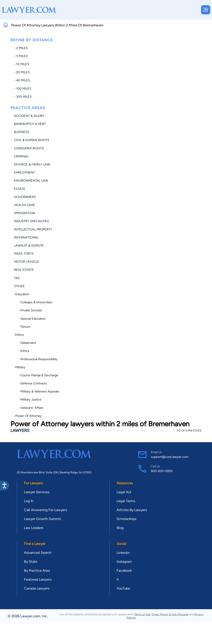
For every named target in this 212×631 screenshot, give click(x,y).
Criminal (21, 156)
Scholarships (126, 519)
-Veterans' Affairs (29, 408)
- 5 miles (21, 56)
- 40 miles (22, 80)
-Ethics (19, 335)
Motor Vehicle (26, 262)
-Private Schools (28, 310)
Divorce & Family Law (32, 164)
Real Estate (24, 270)
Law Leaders (33, 528)
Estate (19, 189)
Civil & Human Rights (31, 140)
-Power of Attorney (28, 416)
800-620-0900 (161, 471)
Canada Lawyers (36, 588)
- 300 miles (23, 97)
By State (30, 561)
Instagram (124, 561)
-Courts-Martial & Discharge (36, 375)
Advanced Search (38, 553)
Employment (24, 172)
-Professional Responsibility (36, 359)
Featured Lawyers (38, 579)
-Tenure (22, 327)
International (26, 237)
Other (19, 286)
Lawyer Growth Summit (42, 519)
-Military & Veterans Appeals (36, 391)
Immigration (24, 213)
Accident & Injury (29, 116)
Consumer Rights (29, 148)
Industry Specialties (31, 221)
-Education (21, 294)
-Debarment (25, 343)
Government (25, 197)
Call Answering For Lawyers (45, 510)
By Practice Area (37, 570)
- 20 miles (22, 72)
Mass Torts (23, 254)
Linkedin (123, 553)
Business (21, 132)
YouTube (123, 588)
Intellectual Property (33, 229)
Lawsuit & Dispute (29, 245)
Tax (17, 278)
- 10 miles (21, 64)
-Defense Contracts (30, 383)
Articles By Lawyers (132, 510)
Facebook (124, 570)
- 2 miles (21, 48)
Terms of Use (142, 614)
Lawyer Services (36, 492)
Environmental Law (31, 180)
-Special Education (30, 319)
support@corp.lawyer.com (169, 457)
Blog (120, 528)
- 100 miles (22, 88)
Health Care (24, 205)
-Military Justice (27, 399)
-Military (19, 367)
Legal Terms (126, 501)
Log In (28, 501)
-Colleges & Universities (33, 302)
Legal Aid (124, 492)
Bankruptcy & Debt (30, 124)
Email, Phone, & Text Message (170, 614)
